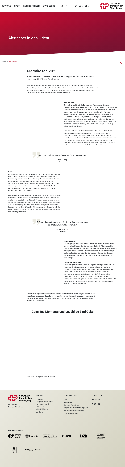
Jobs (65, 399)
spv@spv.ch (40, 412)
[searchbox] (62, 6)
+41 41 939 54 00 (42, 409)
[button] (92, 404)
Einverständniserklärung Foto (74, 411)
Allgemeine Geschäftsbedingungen (76, 408)
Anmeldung (96, 399)
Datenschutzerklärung (71, 405)
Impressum (68, 402)
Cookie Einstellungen (71, 413)
